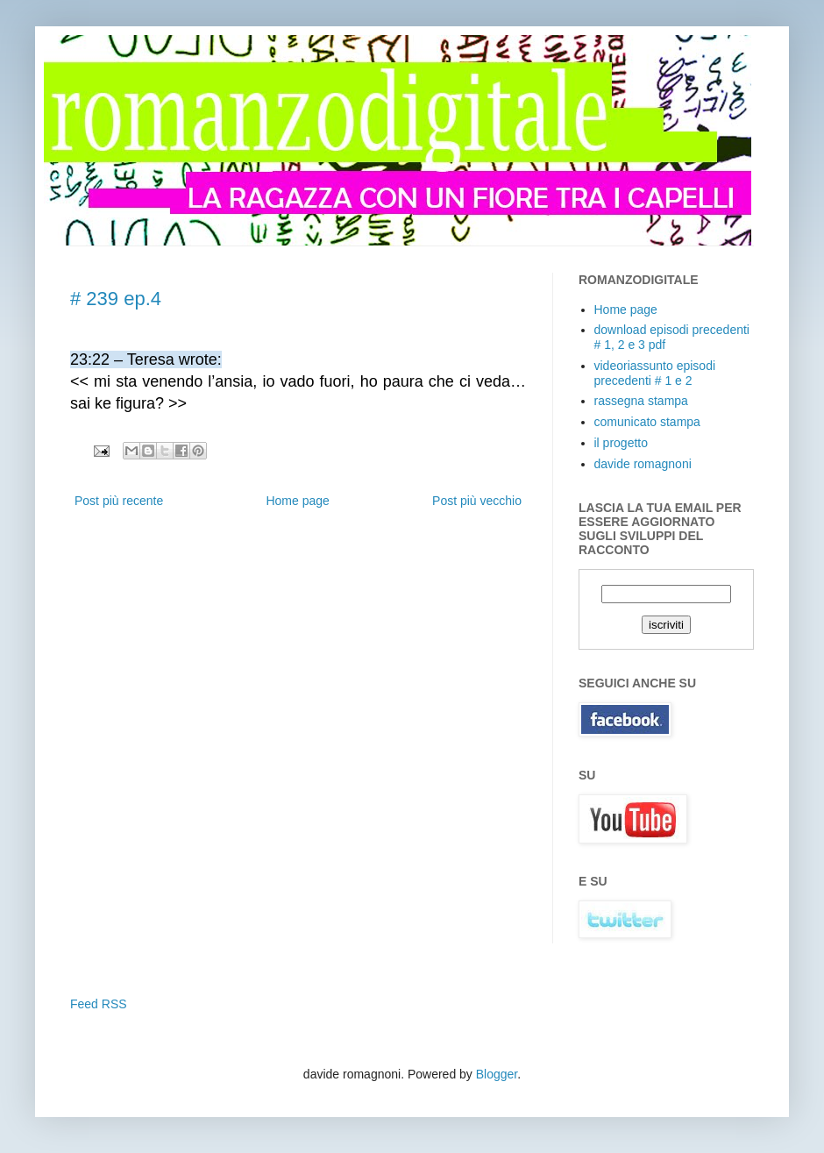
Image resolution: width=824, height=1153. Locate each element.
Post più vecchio (477, 501)
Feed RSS (98, 1004)
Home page (297, 501)
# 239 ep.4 (115, 299)
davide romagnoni (643, 464)
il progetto (621, 443)
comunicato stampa (647, 422)
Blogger (496, 1074)
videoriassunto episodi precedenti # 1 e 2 (655, 373)
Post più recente (119, 501)
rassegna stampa (641, 401)
